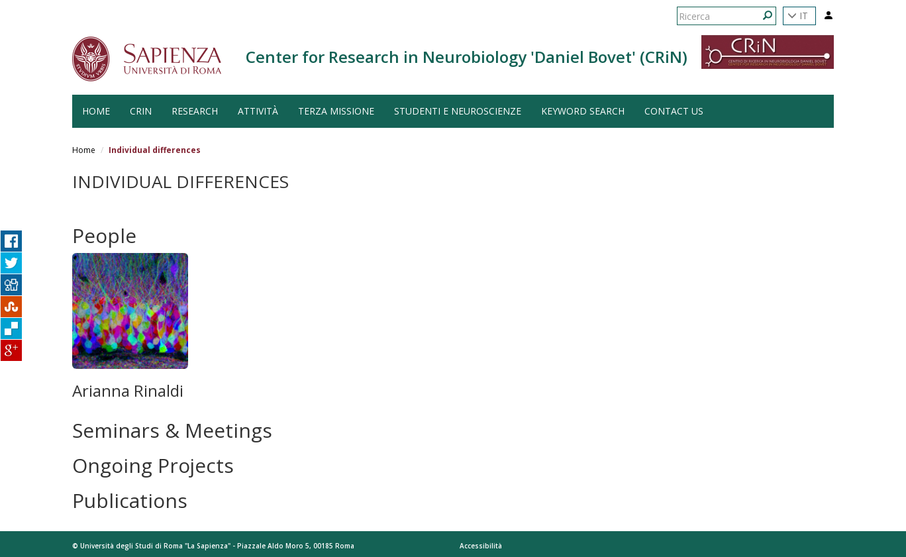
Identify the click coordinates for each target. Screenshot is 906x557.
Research (195, 111)
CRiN (141, 111)
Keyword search (583, 111)
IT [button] (797, 15)
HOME (96, 111)
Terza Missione (336, 111)
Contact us (673, 111)
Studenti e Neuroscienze (457, 111)
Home (83, 150)
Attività (258, 111)
